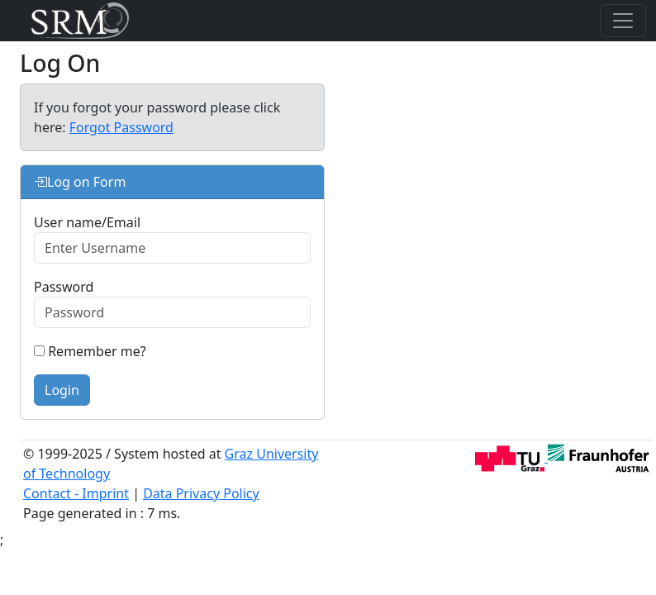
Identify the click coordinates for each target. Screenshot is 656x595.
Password (63, 287)
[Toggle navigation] (623, 20)
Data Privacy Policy (201, 493)
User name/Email (87, 222)
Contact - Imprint (76, 493)
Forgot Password (121, 127)
